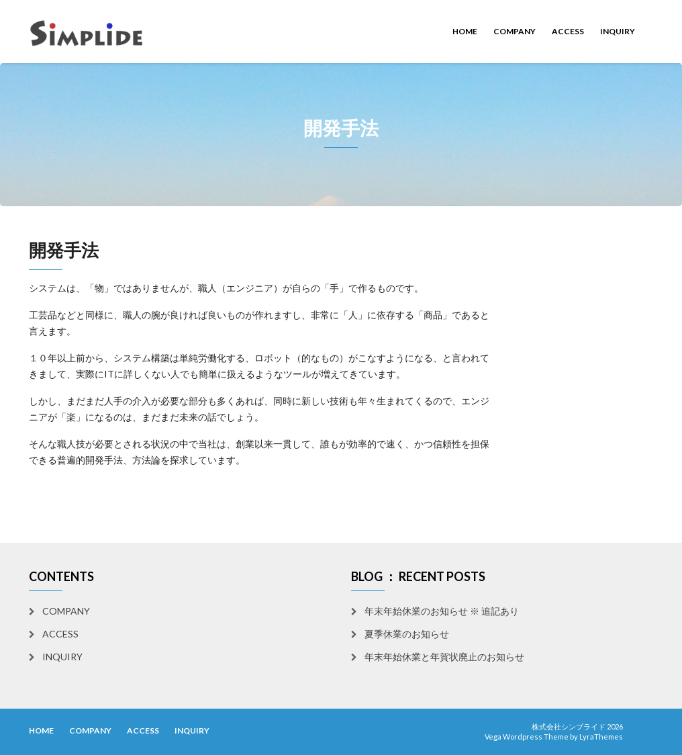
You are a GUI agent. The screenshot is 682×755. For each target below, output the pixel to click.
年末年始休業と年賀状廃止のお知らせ (444, 656)
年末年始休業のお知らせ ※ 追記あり (441, 611)
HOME (464, 31)
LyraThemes (601, 736)
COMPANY (514, 31)
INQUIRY (617, 31)
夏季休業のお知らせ (406, 633)
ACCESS (568, 31)
